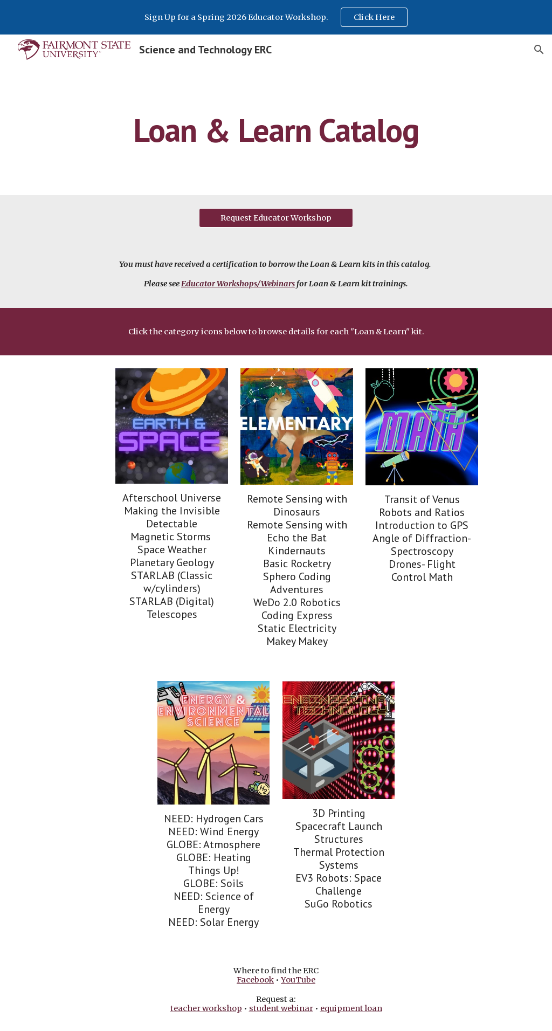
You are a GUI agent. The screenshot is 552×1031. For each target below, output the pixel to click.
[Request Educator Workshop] (276, 217)
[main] (275, 130)
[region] (276, 17)
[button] (539, 50)
